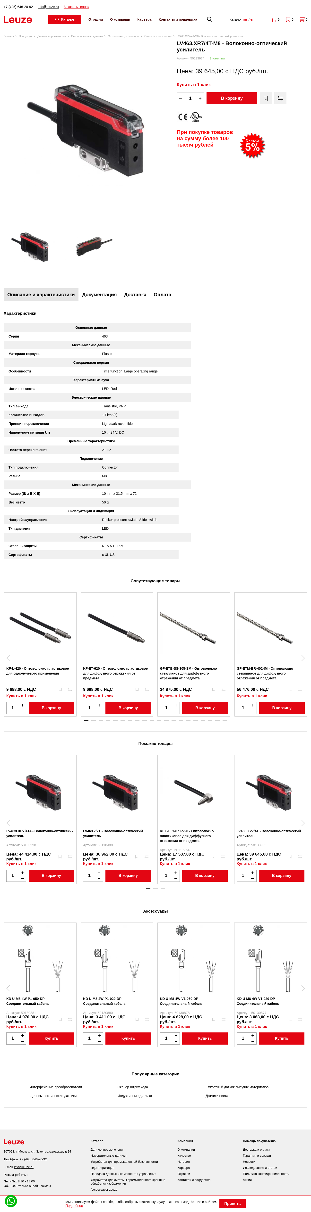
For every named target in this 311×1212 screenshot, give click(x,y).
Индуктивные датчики (135, 1096)
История (183, 1161)
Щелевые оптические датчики (53, 1096)
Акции (247, 1180)
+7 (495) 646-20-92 (18, 7)
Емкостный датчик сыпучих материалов (237, 1087)
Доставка (135, 294)
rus (245, 19)
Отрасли (95, 19)
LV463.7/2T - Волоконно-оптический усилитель (113, 833)
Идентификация (102, 1168)
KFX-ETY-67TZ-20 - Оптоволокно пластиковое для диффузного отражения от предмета (187, 836)
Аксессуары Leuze (104, 1189)
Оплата (162, 294)
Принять (232, 1204)
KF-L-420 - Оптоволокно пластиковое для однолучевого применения (37, 671)
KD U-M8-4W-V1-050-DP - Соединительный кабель (181, 1001)
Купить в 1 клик (194, 84)
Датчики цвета (217, 1096)
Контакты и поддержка (178, 19)
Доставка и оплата (256, 1149)
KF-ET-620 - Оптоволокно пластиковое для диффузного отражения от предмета (115, 673)
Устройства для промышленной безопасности (124, 1161)
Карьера (145, 19)
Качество (184, 1155)
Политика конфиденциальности (266, 1174)
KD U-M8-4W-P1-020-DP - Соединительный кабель (104, 1001)
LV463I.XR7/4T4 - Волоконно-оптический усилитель (40, 833)
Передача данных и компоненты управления (123, 1174)
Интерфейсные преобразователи (55, 1087)
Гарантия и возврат (257, 1155)
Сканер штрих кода (133, 1087)
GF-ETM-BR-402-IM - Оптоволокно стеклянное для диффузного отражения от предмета (265, 673)
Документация (99, 294)
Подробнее (74, 1206)
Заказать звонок (76, 7)
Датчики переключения (107, 1149)
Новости (249, 1161)
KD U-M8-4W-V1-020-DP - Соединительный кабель (258, 1001)
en (252, 19)
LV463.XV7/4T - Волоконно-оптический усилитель (269, 833)
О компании (120, 19)
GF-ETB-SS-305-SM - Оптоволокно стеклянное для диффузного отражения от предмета (188, 673)
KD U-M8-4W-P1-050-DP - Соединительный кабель (27, 1001)
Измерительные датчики (109, 1155)
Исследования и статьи (260, 1168)
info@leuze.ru (48, 7)
